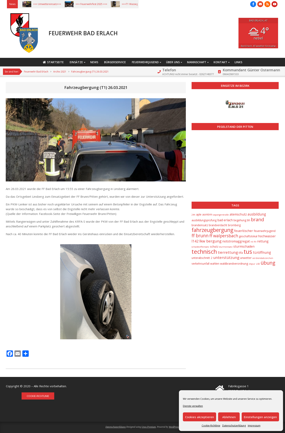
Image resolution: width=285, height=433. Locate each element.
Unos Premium (149, 426)
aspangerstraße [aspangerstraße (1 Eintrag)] (221, 214)
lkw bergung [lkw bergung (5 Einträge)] (210, 241)
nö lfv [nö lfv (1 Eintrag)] (253, 241)
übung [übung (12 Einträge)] (268, 262)
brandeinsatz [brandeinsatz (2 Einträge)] (200, 225)
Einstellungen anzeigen (260, 417)
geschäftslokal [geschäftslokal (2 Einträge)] (248, 236)
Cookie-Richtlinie (211, 425)
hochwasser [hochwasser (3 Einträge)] (267, 236)
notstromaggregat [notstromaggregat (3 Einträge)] (236, 241)
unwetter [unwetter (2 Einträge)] (246, 258)
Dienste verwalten (193, 406)
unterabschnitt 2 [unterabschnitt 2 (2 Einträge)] (202, 258)
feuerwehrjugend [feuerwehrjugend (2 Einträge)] (265, 231)
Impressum (254, 425)
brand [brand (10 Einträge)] (257, 219)
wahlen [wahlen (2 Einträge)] (214, 263)
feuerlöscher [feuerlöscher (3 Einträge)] (243, 231)
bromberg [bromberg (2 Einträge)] (234, 225)
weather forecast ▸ (258, 45)
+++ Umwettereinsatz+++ (51, 4)
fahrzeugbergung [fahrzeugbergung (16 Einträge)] (212, 230)
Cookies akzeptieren (199, 417)
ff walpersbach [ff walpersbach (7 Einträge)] (223, 235)
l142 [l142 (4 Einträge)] (195, 241)
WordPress (174, 426)
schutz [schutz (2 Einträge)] (214, 246)
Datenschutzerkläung (234, 425)
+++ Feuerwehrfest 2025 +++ (95, 4)
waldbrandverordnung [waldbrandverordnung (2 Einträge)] (234, 263)
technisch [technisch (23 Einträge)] (204, 252)
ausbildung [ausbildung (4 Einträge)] (257, 214)
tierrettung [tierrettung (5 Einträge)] (228, 252)
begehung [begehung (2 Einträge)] (240, 220)
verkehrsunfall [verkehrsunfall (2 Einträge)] (200, 263)
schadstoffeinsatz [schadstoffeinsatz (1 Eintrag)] (200, 246)
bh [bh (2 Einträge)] (248, 220)
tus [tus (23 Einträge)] (248, 252)
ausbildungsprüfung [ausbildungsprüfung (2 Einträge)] (204, 220)
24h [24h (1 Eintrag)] (193, 214)
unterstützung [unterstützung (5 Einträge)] (226, 257)
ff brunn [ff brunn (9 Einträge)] (200, 236)
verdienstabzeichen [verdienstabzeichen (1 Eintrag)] (262, 258)
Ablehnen (229, 417)
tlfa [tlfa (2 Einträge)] (241, 253)
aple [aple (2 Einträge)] (198, 214)
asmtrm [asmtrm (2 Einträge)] (207, 214)
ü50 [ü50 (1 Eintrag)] (258, 263)
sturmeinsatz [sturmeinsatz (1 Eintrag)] (226, 246)
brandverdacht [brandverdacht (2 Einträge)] (218, 225)
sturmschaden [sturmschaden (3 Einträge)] (244, 246)
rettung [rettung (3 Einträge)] (263, 241)
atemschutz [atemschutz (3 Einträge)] (238, 214)
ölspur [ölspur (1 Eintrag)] (252, 263)
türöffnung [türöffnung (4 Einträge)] (262, 252)
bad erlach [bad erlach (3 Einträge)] (225, 220)
